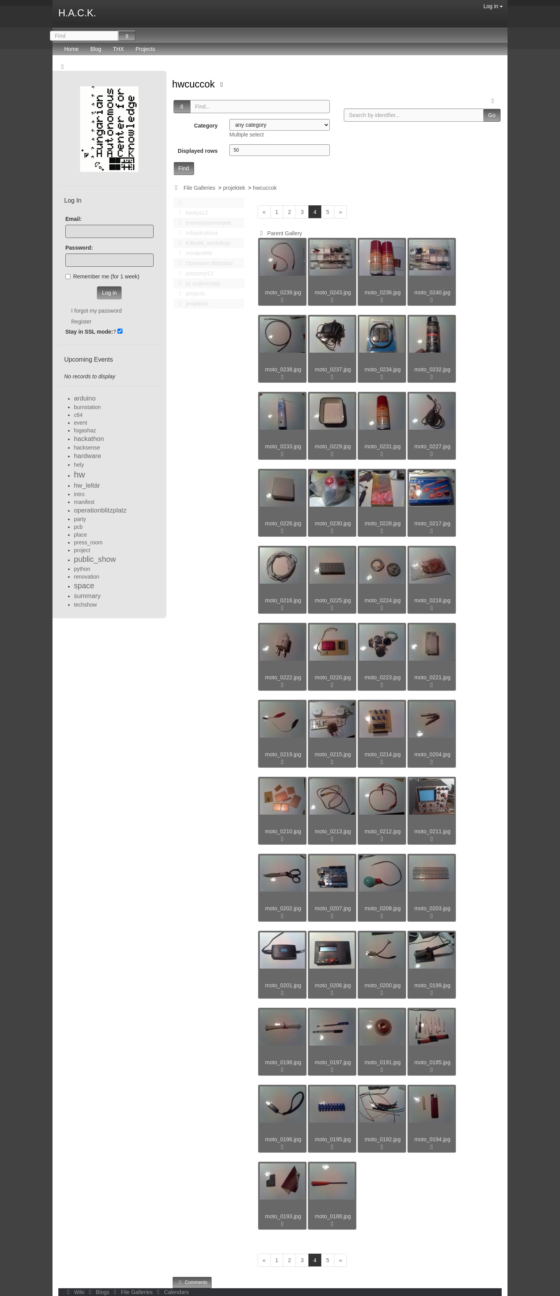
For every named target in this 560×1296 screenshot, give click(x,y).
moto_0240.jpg (433, 292)
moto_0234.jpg (383, 369)
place (80, 535)
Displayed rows (198, 151)
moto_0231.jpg (383, 446)
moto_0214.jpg (383, 754)
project (82, 550)
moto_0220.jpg (333, 677)
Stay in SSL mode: (89, 332)
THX (118, 49)
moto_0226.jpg (283, 523)
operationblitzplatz (100, 510)
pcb (78, 527)
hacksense (87, 447)
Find (183, 168)
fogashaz (85, 430)
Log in (493, 6)
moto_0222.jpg (283, 677)
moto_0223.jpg (383, 677)
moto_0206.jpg (333, 985)
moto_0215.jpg (333, 754)
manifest (84, 502)
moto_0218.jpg (433, 600)
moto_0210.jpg (283, 831)
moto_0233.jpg (283, 446)
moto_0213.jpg (333, 831)
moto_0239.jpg (283, 292)
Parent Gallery (279, 233)
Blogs (98, 1292)
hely (79, 465)
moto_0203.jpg (433, 908)
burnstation (87, 407)
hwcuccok (195, 84)
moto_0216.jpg (283, 600)
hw (79, 474)
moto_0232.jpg (433, 369)
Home (71, 49)
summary (87, 596)
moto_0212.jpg (383, 831)
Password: (79, 248)
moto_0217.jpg (433, 523)
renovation (86, 577)
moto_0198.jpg (283, 1062)
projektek (234, 188)
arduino (85, 398)
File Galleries (199, 188)
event (80, 423)
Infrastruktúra (196, 233)
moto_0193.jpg (283, 1216)
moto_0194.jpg (433, 1139)
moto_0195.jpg (333, 1139)
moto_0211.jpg (433, 831)
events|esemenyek (203, 223)
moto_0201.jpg (283, 985)
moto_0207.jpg (333, 908)
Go (491, 115)
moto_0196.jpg (283, 1139)
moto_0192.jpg (383, 1139)
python (82, 569)
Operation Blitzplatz (204, 263)
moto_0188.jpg (333, 1216)
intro (79, 494)
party (80, 519)
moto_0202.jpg (283, 908)
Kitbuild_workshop (202, 243)
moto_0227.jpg (433, 446)
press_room (88, 542)
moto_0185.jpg (433, 1062)
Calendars (171, 1292)
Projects (145, 49)
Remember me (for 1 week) (102, 276)
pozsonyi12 (194, 273)
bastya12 (191, 213)
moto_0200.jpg (383, 985)
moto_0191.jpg (383, 1062)
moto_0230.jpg (333, 523)
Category (206, 125)
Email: (73, 219)
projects (190, 293)
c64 (78, 415)
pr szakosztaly (197, 283)
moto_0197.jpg (333, 1062)
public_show (95, 559)
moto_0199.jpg (433, 985)
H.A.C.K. (77, 12)
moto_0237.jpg (333, 369)
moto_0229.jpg (333, 446)
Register (81, 321)
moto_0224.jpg (383, 600)
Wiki (75, 1292)
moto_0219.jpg (283, 754)
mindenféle (194, 253)
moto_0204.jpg (433, 754)
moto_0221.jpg (433, 677)
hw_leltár (87, 485)
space (84, 585)
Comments (192, 1282)
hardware (87, 456)
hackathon (89, 438)
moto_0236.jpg (383, 292)
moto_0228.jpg (383, 523)
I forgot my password (96, 311)
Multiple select (246, 134)
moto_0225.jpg (333, 600)
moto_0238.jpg (283, 369)
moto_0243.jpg (333, 292)
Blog (95, 49)
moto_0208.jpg (383, 908)
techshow (85, 605)
